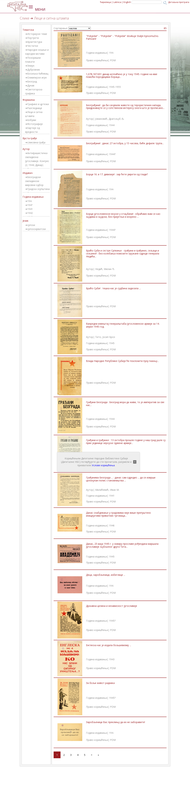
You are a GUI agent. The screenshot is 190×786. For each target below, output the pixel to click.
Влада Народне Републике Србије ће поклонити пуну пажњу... (122, 361)
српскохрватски (36, 229)
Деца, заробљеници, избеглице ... (105, 574)
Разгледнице (34, 108)
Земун (30, 65)
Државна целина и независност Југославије (111, 605)
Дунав (30, 85)
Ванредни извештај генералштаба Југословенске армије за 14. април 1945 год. (122, 325)
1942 (30, 213)
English (127, 2)
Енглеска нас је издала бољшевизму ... (108, 645)
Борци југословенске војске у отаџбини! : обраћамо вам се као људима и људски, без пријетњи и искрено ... (123, 215)
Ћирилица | (106, 2)
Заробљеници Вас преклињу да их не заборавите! (115, 722)
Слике (24, 18)
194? (29, 205)
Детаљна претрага (178, 2)
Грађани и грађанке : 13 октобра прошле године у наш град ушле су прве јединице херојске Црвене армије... (126, 441)
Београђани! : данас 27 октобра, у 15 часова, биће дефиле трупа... (125, 143)
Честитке (32, 45)
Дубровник (33, 69)
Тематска (28, 29)
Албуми (31, 120)
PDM (113, 60)
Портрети (33, 37)
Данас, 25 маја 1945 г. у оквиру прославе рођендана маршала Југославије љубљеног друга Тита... (122, 545)
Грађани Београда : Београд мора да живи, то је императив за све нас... (125, 404)
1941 (30, 209)
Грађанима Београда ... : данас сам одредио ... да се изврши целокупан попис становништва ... (120, 479)
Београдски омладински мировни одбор (34, 181)
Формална (29, 99)
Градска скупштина (38, 189)
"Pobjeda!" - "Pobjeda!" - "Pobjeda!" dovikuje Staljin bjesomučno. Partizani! (122, 37)
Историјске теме (37, 34)
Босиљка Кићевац (37, 73)
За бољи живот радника (100, 683)
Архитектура (34, 41)
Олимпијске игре (37, 77)
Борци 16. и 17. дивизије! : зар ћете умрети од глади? (117, 174)
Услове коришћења (103, 465)
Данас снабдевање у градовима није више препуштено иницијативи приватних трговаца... (118, 514)
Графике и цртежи (38, 104)
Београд (32, 81)
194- (29, 201)
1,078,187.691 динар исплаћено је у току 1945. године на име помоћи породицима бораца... (121, 75)
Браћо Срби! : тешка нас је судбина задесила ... (113, 288)
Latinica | (118, 2)
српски (31, 225)
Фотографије (35, 124)
